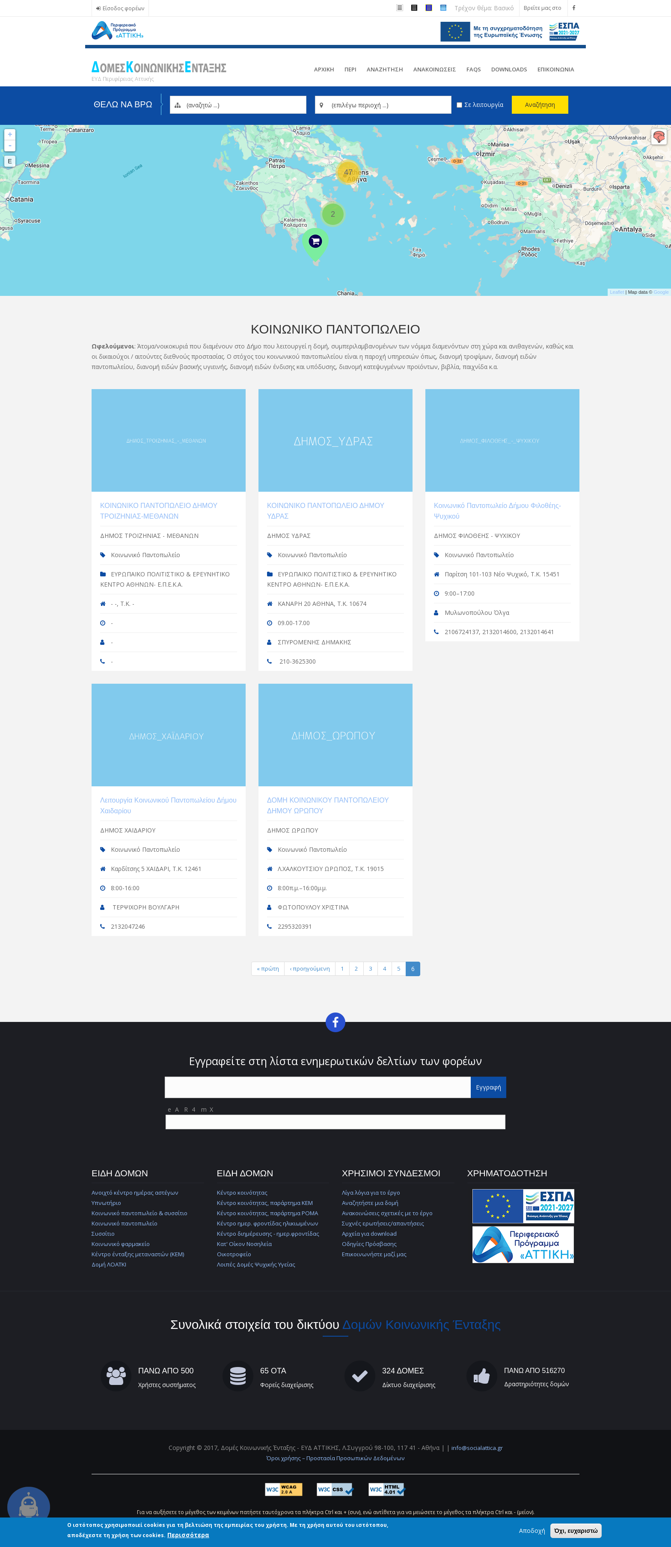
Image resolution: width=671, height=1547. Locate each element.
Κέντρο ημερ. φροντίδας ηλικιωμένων (269, 1222)
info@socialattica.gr (477, 1447)
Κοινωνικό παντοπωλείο (126, 1222)
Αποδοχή (532, 1530)
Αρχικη (324, 69)
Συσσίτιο (104, 1232)
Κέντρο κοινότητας (243, 1191)
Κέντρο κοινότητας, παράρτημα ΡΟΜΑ (270, 1212)
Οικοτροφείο (235, 1253)
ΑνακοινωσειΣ (434, 69)
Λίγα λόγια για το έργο (373, 1191)
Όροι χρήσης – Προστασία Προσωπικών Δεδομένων (335, 1457)
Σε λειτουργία (483, 104)
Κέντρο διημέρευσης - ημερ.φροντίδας (270, 1232)
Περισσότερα (188, 1535)
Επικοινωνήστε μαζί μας (375, 1253)
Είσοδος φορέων (124, 8)
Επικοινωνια (555, 69)
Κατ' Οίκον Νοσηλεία (246, 1243)
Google (661, 292)
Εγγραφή (488, 1086)
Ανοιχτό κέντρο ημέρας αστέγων (137, 1191)
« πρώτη (266, 967)
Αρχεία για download (371, 1232)
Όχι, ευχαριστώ (576, 1530)
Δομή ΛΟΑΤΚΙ (111, 1263)
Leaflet (617, 292)
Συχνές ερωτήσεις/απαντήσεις (383, 1222)
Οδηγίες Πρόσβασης (370, 1243)
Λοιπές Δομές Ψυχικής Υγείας (257, 1263)
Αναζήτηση (540, 104)
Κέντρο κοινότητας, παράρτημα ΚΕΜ (267, 1202)
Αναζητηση (385, 69)
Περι (350, 69)
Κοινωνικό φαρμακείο (122, 1243)
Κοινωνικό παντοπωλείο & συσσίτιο (143, 1212)
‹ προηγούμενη (310, 967)
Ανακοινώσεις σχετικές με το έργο (389, 1212)
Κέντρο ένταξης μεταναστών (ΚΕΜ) (140, 1253)
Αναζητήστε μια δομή (371, 1202)
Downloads (509, 69)
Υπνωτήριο (107, 1202)
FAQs (473, 69)
